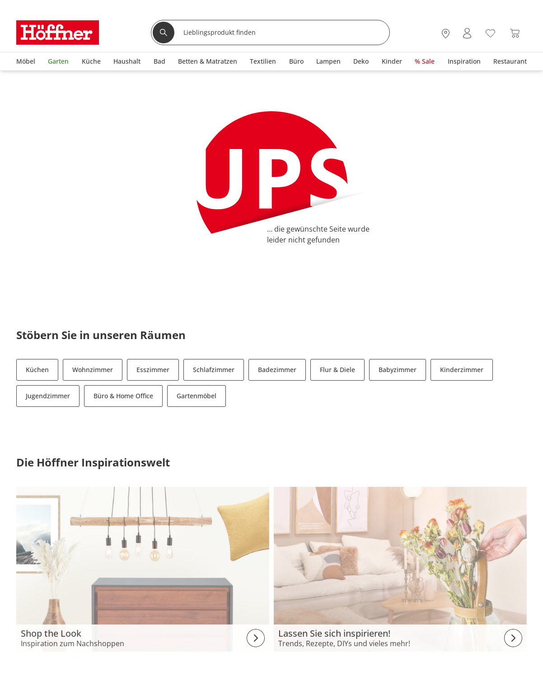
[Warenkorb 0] (515, 33)
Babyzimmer (398, 369)
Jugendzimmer (48, 395)
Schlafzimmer (213, 369)
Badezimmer (277, 369)
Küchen (37, 369)
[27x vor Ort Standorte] (445, 33)
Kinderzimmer (461, 369)
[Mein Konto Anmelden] (467, 33)
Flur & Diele (337, 369)
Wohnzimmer (92, 369)
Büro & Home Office (123, 395)
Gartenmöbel (196, 395)
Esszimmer (152, 369)
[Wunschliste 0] (490, 32)
